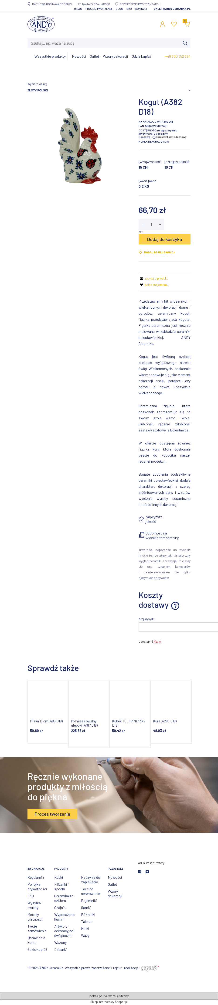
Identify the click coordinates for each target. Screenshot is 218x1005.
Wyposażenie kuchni (64, 916)
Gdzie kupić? (37, 949)
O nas (78, 8)
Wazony (60, 942)
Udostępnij (146, 641)
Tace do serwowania (90, 891)
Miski (85, 928)
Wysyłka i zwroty (34, 905)
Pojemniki (89, 900)
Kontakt (141, 8)
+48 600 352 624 (178, 56)
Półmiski (88, 914)
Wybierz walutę (37, 84)
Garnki (86, 907)
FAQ (30, 896)
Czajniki (60, 907)
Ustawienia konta (36, 940)
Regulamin (35, 877)
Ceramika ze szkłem (63, 898)
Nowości (115, 877)
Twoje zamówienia (37, 928)
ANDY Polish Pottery (151, 863)
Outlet (112, 884)
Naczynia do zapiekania (90, 879)
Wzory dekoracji (115, 893)
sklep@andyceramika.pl (172, 8)
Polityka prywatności (37, 886)
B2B (129, 8)
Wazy (85, 935)
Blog (119, 8)
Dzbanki (60, 949)
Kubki (58, 877)
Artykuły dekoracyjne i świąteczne (64, 931)
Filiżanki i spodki (61, 886)
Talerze (86, 921)
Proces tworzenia (98, 8)
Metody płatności (35, 916)
